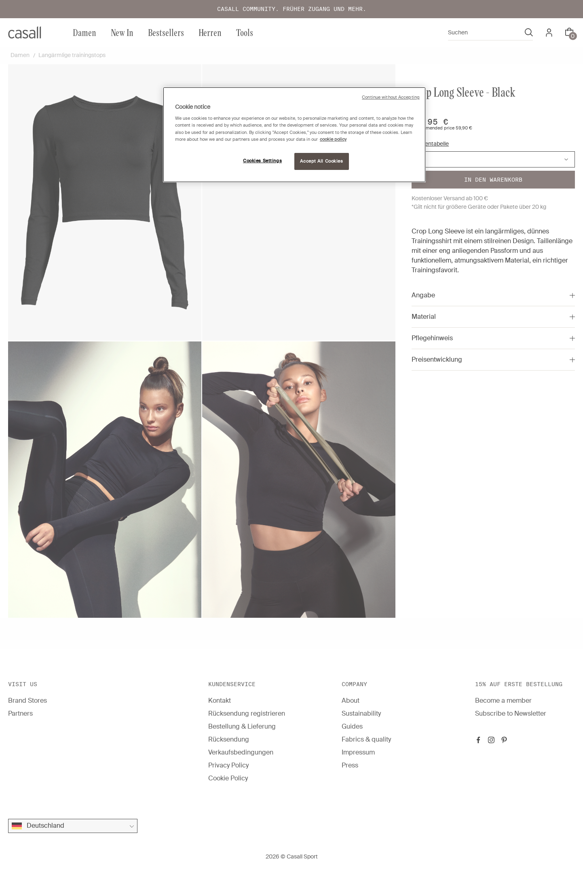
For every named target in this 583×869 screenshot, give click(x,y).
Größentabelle (430, 143)
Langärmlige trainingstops (72, 55)
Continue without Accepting (391, 97)
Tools (244, 32)
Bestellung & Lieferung (242, 726)
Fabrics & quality (366, 739)
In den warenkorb (493, 179)
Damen (84, 32)
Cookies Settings (262, 161)
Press (350, 765)
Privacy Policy (228, 765)
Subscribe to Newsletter (510, 713)
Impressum (358, 752)
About (350, 700)
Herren (210, 32)
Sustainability (361, 713)
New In (122, 32)
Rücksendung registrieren (246, 713)
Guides (352, 726)
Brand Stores (27, 700)
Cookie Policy (228, 778)
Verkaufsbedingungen (240, 752)
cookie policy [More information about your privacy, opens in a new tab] (333, 139)
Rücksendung (228, 739)
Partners (20, 713)
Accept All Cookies (321, 161)
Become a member (503, 700)
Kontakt (219, 700)
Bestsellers (166, 32)
